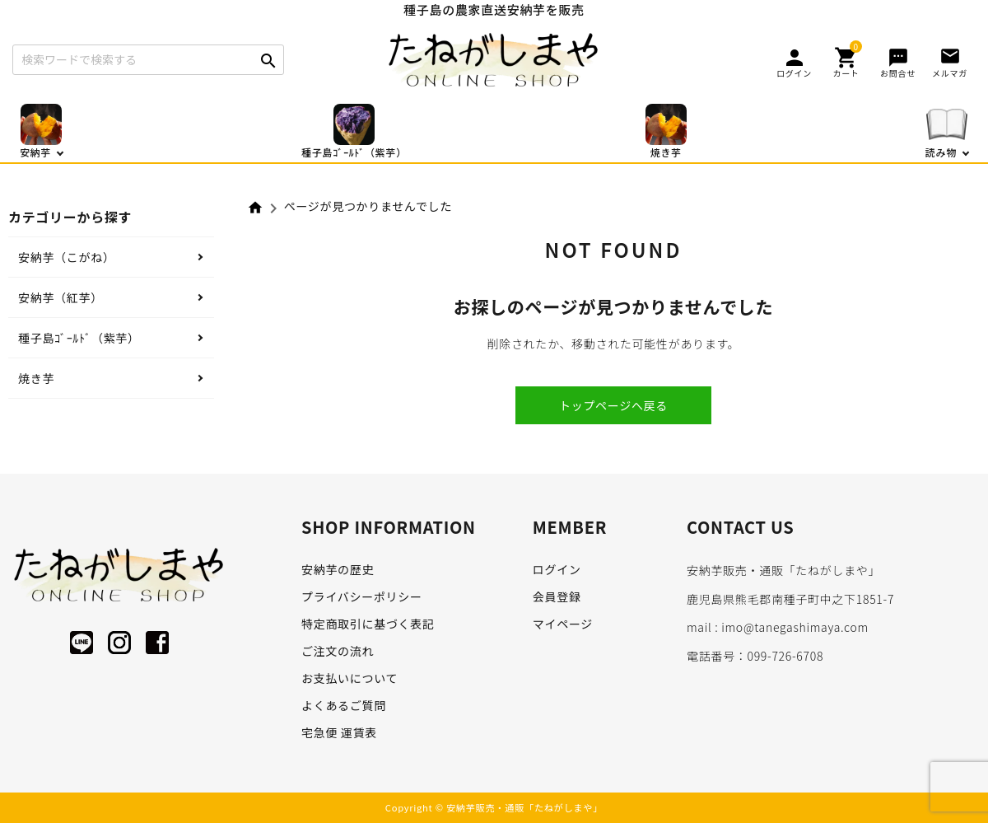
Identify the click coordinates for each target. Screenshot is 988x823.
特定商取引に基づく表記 (368, 623)
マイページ (563, 623)
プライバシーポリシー (361, 596)
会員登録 (557, 596)
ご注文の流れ (337, 651)
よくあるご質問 (343, 705)
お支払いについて (349, 678)
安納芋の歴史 (337, 569)
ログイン (557, 569)
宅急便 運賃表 (339, 732)
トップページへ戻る (613, 405)
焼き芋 (36, 378)
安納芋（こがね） (66, 257)
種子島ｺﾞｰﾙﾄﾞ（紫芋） (79, 338)
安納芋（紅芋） (60, 297)
